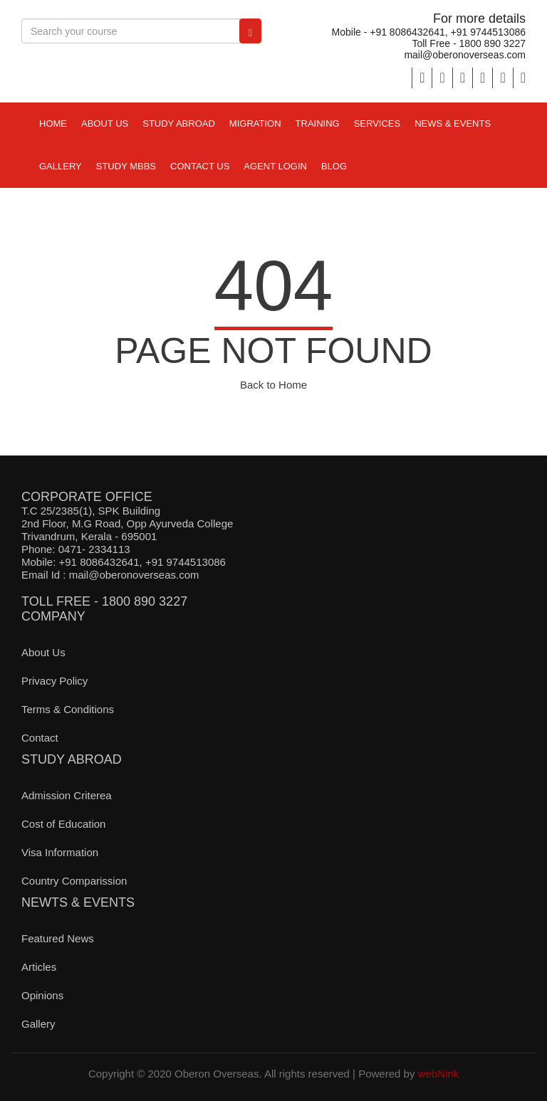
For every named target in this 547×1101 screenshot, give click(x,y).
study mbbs (126, 166)
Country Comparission (74, 881)
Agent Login (275, 166)
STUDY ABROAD (178, 123)
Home (53, 123)
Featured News (57, 938)
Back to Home (273, 385)
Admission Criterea (66, 795)
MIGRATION (255, 123)
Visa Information (59, 852)
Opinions (42, 995)
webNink (438, 1074)
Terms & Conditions (67, 709)
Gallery (60, 166)
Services (377, 123)
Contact (39, 738)
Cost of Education (63, 824)
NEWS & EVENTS (453, 123)
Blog (334, 166)
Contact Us (199, 166)
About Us (43, 652)
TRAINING (318, 123)
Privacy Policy (54, 681)
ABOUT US (104, 123)
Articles (38, 967)
